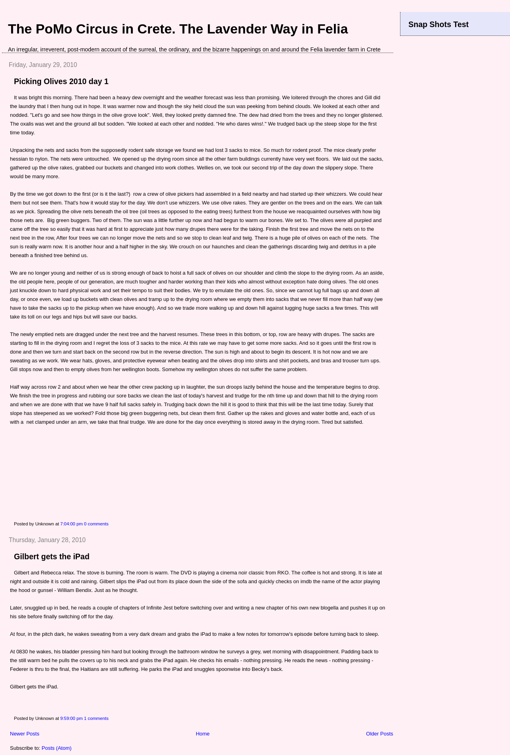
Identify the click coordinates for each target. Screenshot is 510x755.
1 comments (96, 718)
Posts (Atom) (57, 748)
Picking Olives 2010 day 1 (61, 81)
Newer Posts (24, 734)
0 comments (96, 523)
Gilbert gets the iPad (52, 556)
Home (203, 734)
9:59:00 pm (71, 718)
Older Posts (379, 734)
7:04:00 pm (71, 523)
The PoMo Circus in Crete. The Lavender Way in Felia (178, 28)
